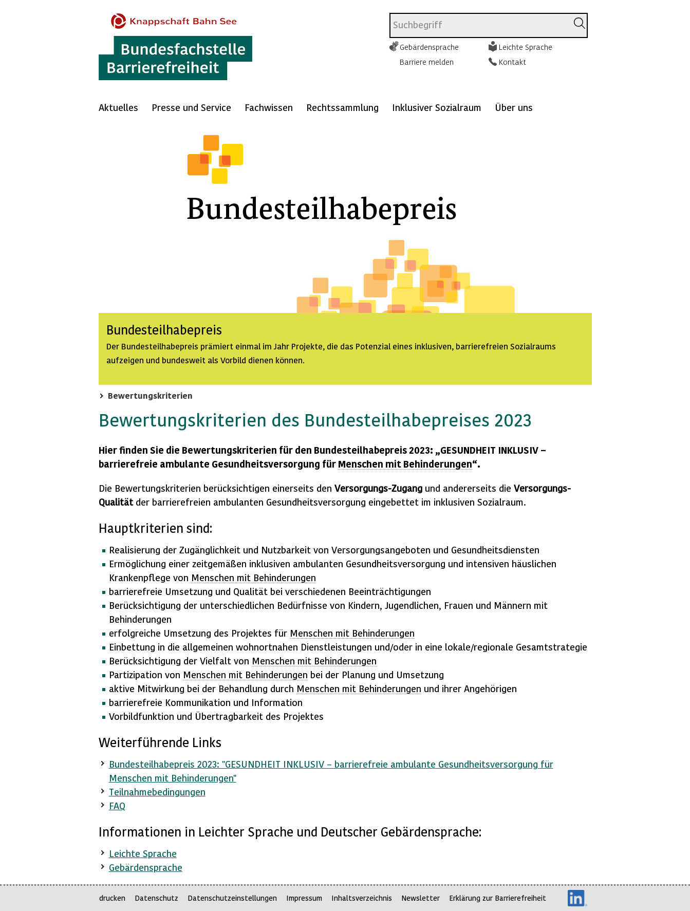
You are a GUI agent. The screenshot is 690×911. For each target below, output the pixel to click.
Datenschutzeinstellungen (232, 898)
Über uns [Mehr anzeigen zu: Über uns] (514, 107)
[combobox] (478, 25)
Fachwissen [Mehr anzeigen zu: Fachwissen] (269, 107)
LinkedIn (577, 898)
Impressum (304, 898)
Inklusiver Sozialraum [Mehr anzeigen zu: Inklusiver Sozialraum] (436, 107)
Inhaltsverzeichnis (361, 898)
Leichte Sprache (525, 46)
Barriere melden (427, 61)
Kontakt (512, 61)
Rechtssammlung (342, 107)
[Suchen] (579, 23)
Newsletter (420, 898)
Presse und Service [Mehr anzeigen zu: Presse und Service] (191, 107)
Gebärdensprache (429, 46)
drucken (112, 898)
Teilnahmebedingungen (157, 791)
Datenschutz (156, 898)
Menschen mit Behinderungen (405, 463)
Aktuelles (118, 107)
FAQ (117, 805)
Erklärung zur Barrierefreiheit (497, 898)
